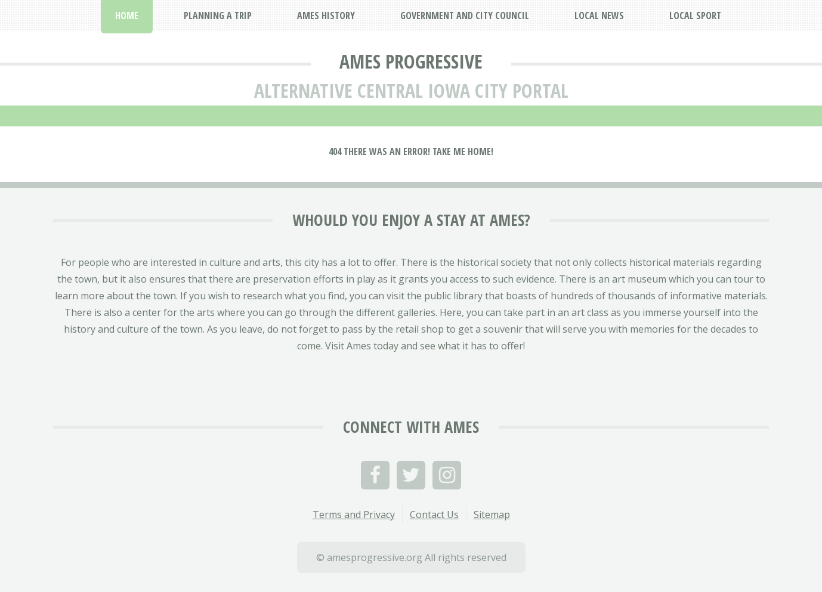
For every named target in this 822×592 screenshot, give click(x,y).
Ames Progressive (411, 61)
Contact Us (434, 514)
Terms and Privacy (354, 514)
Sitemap (492, 514)
